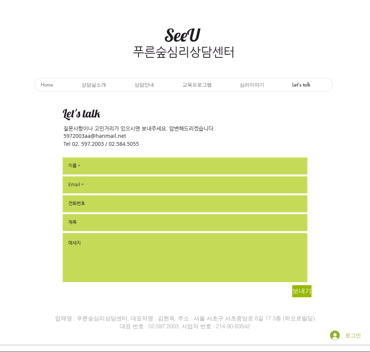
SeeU (182, 35)
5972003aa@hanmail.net (94, 135)
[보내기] (301, 291)
